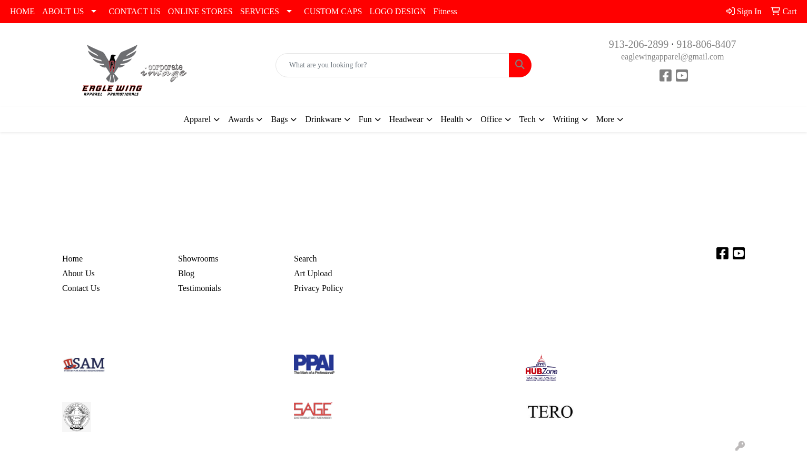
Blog (186, 273)
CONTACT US (134, 11)
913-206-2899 (638, 44)
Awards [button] (240, 119)
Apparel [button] (197, 119)
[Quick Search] (392, 65)
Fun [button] (365, 119)
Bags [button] (279, 119)
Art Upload (313, 273)
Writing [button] (566, 119)
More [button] (605, 119)
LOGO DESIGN (397, 11)
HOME (22, 11)
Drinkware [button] (323, 119)
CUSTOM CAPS (333, 11)
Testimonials (199, 288)
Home (72, 258)
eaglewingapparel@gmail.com (672, 56)
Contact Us (81, 288)
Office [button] (491, 119)
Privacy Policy (318, 288)
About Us (78, 273)
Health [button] (452, 119)
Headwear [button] (406, 119)
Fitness (445, 11)
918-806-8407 (706, 44)
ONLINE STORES (200, 11)
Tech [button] (527, 119)
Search (305, 258)
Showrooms (198, 258)
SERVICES (259, 11)
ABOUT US (63, 11)
